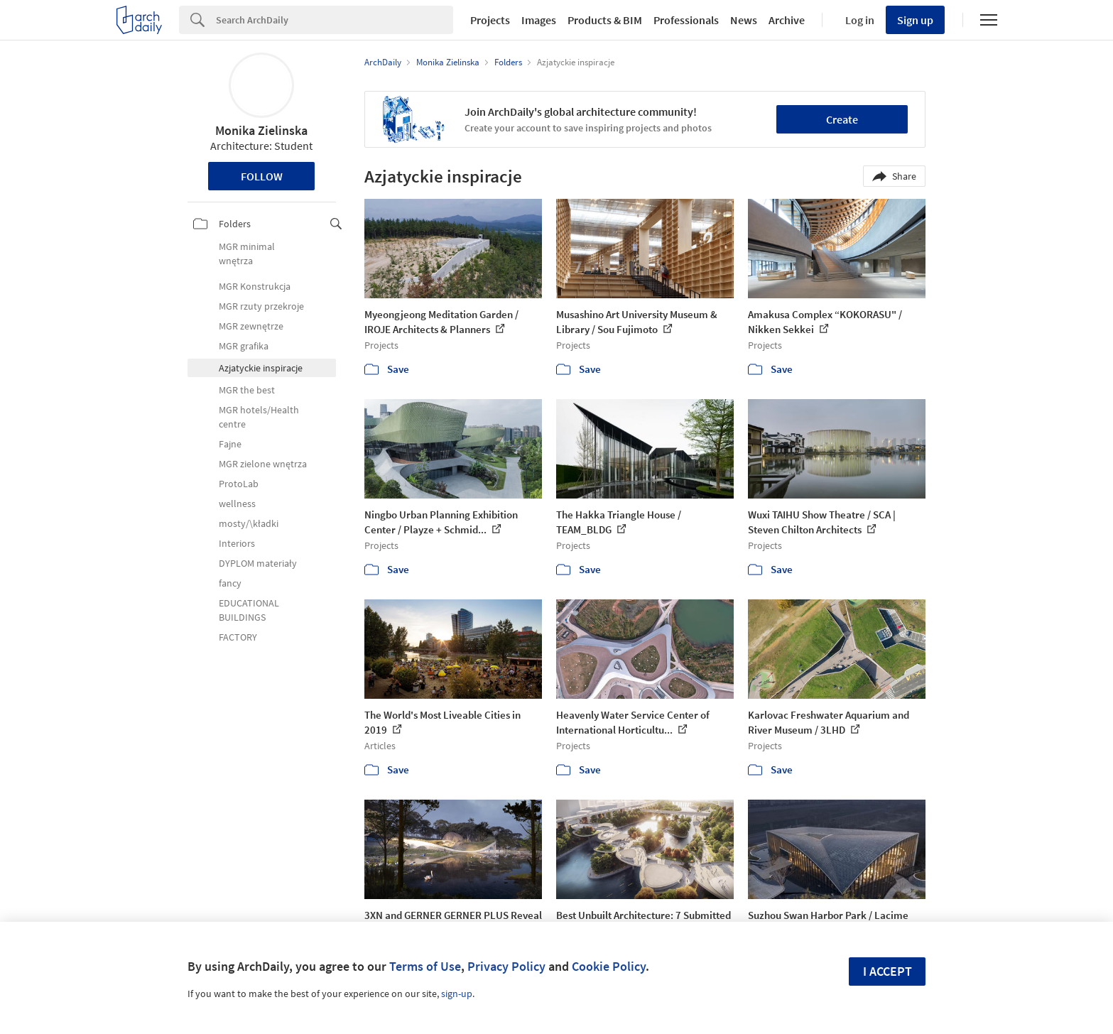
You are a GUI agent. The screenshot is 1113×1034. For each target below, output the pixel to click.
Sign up (915, 20)
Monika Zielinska (261, 130)
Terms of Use (425, 966)
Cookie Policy (609, 966)
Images (538, 20)
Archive (787, 20)
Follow (262, 176)
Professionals (686, 20)
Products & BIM (605, 20)
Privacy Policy (506, 966)
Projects (490, 20)
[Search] (334, 20)
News (743, 20)
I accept (887, 971)
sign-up (456, 993)
